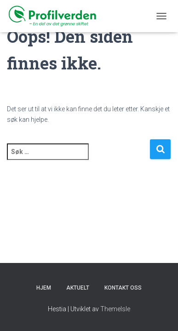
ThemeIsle (115, 309)
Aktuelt (77, 288)
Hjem (43, 288)
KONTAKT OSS (123, 288)
